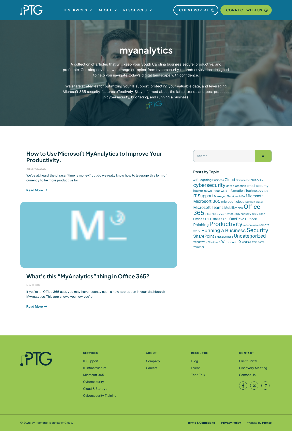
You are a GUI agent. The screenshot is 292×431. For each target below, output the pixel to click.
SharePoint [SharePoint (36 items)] (203, 236)
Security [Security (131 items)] (257, 230)
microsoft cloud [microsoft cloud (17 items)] (233, 201)
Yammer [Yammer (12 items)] (198, 247)
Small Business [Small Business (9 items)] (224, 236)
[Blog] (194, 361)
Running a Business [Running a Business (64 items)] (223, 230)
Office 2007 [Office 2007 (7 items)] (258, 214)
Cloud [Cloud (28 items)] (230, 179)
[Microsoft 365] (93, 375)
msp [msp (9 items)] (240, 208)
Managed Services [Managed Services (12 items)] (226, 196)
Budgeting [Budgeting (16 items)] (203, 180)
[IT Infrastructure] (94, 368)
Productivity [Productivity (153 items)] (226, 224)
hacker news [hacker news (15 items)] (202, 191)
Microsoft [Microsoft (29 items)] (254, 195)
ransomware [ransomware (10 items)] (251, 225)
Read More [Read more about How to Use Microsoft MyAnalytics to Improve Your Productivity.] (34, 190)
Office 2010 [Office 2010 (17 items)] (202, 219)
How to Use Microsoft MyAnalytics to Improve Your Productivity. (94, 156)
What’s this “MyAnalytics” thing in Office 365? (87, 276)
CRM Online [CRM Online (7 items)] (257, 180)
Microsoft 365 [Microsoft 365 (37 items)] (206, 201)
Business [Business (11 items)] (218, 180)
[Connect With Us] (246, 10)
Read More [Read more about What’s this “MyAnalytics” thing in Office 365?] (34, 306)
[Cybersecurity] (93, 381)
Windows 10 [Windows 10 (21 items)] (231, 241)
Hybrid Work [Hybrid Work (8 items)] (220, 191)
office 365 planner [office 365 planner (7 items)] (215, 214)
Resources (137, 10)
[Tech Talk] (198, 375)
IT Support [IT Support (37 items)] (203, 195)
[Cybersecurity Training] (100, 395)
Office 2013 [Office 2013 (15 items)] (220, 219)
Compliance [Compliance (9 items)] (243, 180)
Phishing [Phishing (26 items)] (201, 224)
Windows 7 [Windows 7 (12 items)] (200, 242)
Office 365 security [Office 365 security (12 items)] (238, 214)
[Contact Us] (253, 368)
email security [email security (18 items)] (257, 185)
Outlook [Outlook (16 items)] (251, 219)
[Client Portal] (195, 10)
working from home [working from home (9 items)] (253, 242)
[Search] (263, 156)
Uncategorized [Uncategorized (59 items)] (250, 236)
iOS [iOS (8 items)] (266, 191)
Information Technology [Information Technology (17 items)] (245, 191)
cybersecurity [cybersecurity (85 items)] (209, 185)
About (108, 10)
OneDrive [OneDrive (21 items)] (236, 219)
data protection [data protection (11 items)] (236, 186)
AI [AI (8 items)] (194, 180)
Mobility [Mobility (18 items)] (230, 207)
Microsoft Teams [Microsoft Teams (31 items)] (208, 207)
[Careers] (151, 368)
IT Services (78, 10)
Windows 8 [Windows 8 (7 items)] (214, 242)
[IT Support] (90, 361)
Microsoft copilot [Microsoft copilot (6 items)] (254, 201)
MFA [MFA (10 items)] (242, 196)
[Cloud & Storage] (95, 388)
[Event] (195, 368)
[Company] (153, 361)
